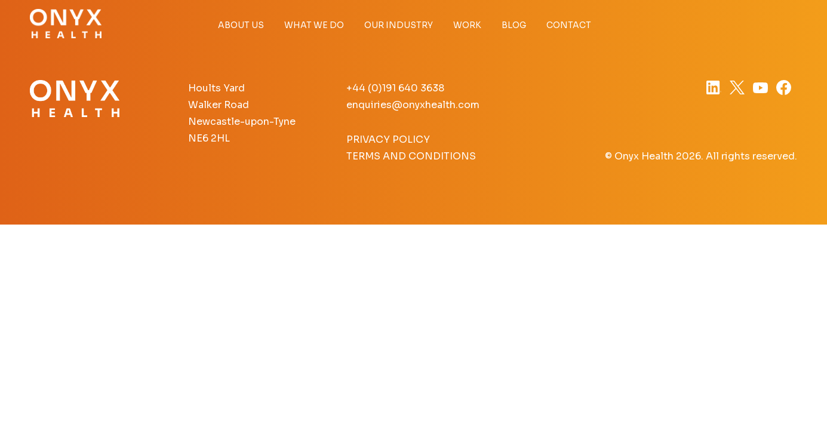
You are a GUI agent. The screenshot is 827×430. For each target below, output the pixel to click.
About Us (241, 25)
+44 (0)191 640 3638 (395, 88)
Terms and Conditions (411, 156)
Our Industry (398, 25)
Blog (514, 25)
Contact (568, 25)
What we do (314, 25)
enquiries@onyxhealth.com (412, 105)
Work (467, 25)
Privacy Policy (388, 139)
